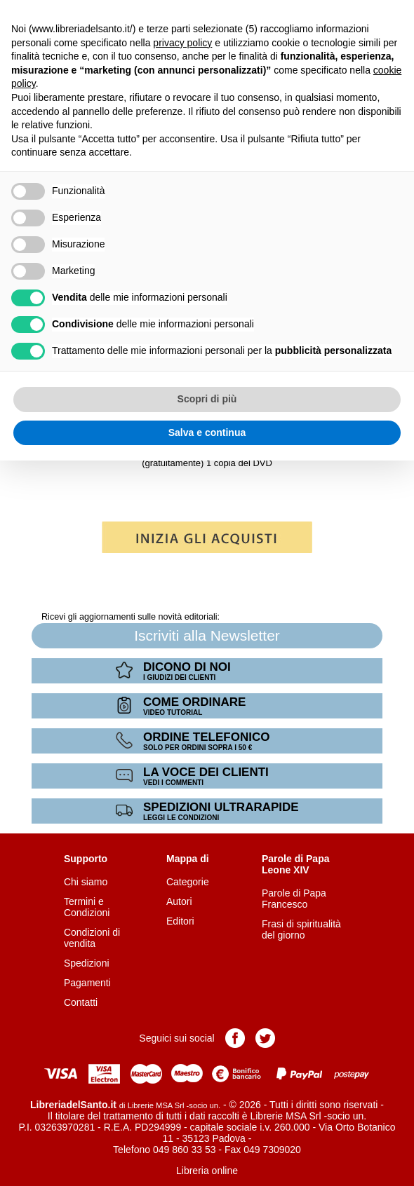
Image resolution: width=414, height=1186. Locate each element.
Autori (179, 901)
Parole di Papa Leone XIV (295, 864)
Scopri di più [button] (207, 398)
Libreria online (207, 1170)
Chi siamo (85, 881)
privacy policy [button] (182, 42)
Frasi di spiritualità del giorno (301, 929)
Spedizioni (86, 963)
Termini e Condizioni (86, 907)
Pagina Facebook (235, 1038)
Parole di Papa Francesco (294, 898)
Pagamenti (87, 982)
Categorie (187, 881)
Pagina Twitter (265, 1038)
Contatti (81, 1002)
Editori (180, 921)
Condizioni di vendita (92, 938)
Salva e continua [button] (207, 432)
